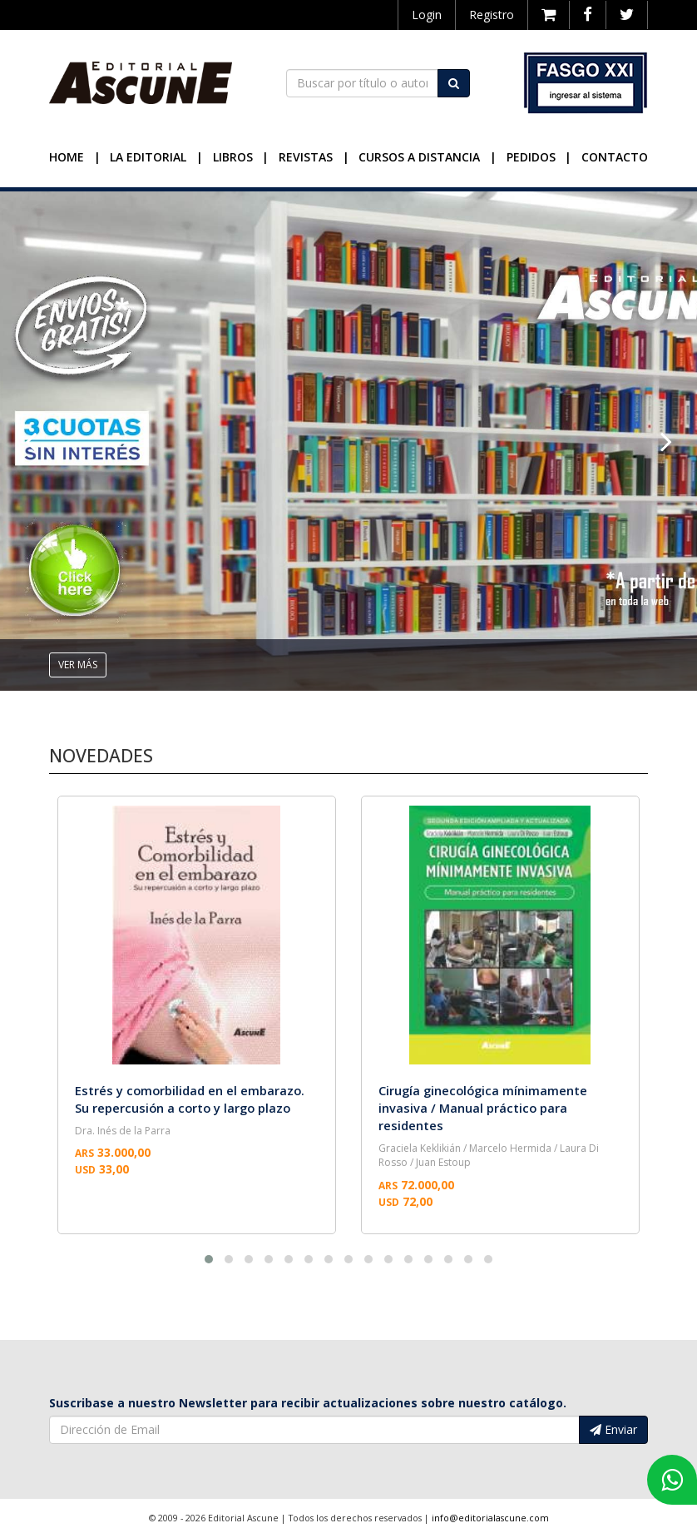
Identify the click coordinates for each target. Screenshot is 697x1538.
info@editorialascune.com (490, 1518)
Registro (491, 14)
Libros (233, 157)
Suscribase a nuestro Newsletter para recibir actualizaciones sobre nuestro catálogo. (307, 1403)
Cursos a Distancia (419, 157)
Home (66, 157)
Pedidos (531, 157)
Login (427, 14)
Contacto (614, 157)
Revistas (306, 157)
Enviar (613, 1429)
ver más (77, 664)
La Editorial (148, 157)
